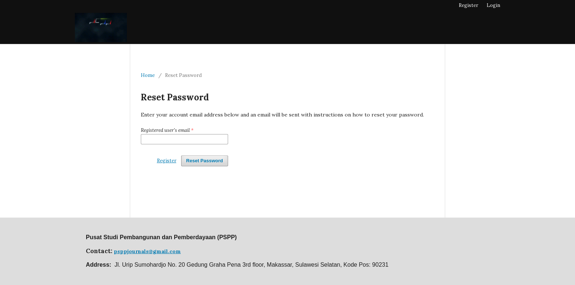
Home (148, 75)
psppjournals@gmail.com (147, 251)
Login (493, 5)
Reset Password (204, 160)
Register (468, 5)
